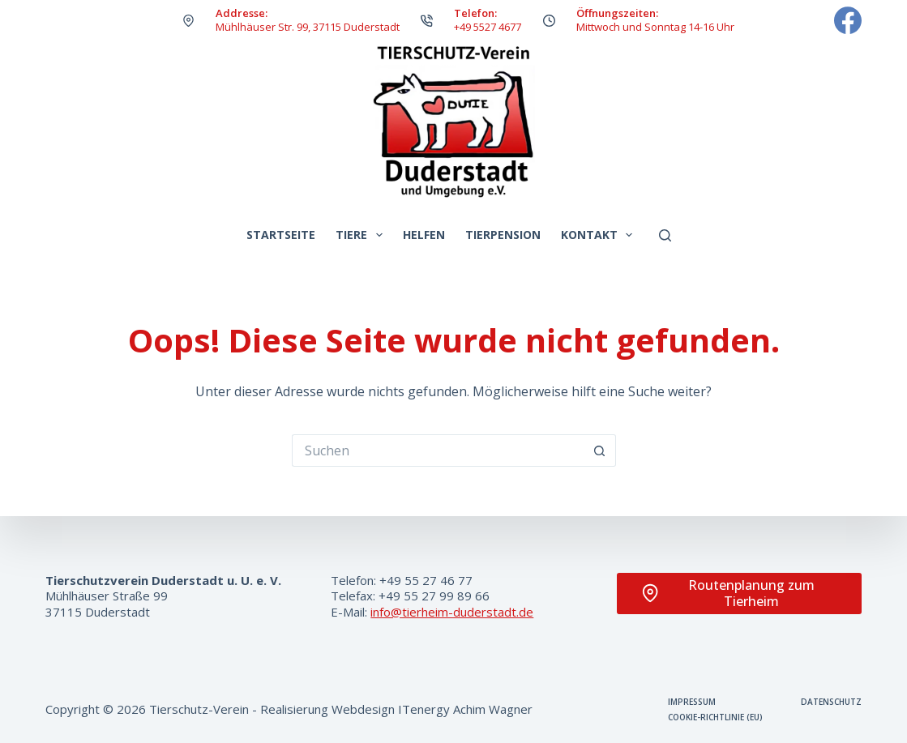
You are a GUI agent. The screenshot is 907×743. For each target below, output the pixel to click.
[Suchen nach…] (438, 450)
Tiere (362, 235)
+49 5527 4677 (487, 26)
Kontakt (600, 235)
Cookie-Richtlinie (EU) (715, 717)
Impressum (692, 702)
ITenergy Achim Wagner (465, 709)
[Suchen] (665, 235)
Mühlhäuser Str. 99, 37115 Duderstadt (308, 26)
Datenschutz (831, 702)
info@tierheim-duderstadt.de (451, 612)
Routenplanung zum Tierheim (728, 593)
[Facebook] (848, 20)
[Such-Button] (600, 450)
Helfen (424, 234)
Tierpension (503, 234)
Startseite (280, 234)
